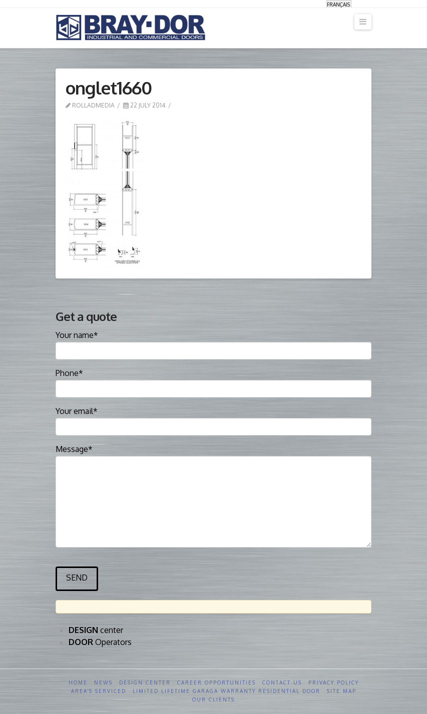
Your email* (213, 419)
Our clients (213, 699)
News (103, 683)
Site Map (341, 691)
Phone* (213, 381)
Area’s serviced (98, 691)
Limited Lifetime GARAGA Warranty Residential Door (226, 691)
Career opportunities (216, 683)
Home (78, 683)
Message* (213, 456)
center (96, 630)
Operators (100, 642)
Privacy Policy (333, 683)
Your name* (213, 343)
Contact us (282, 683)
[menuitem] (339, 4)
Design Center (145, 683)
